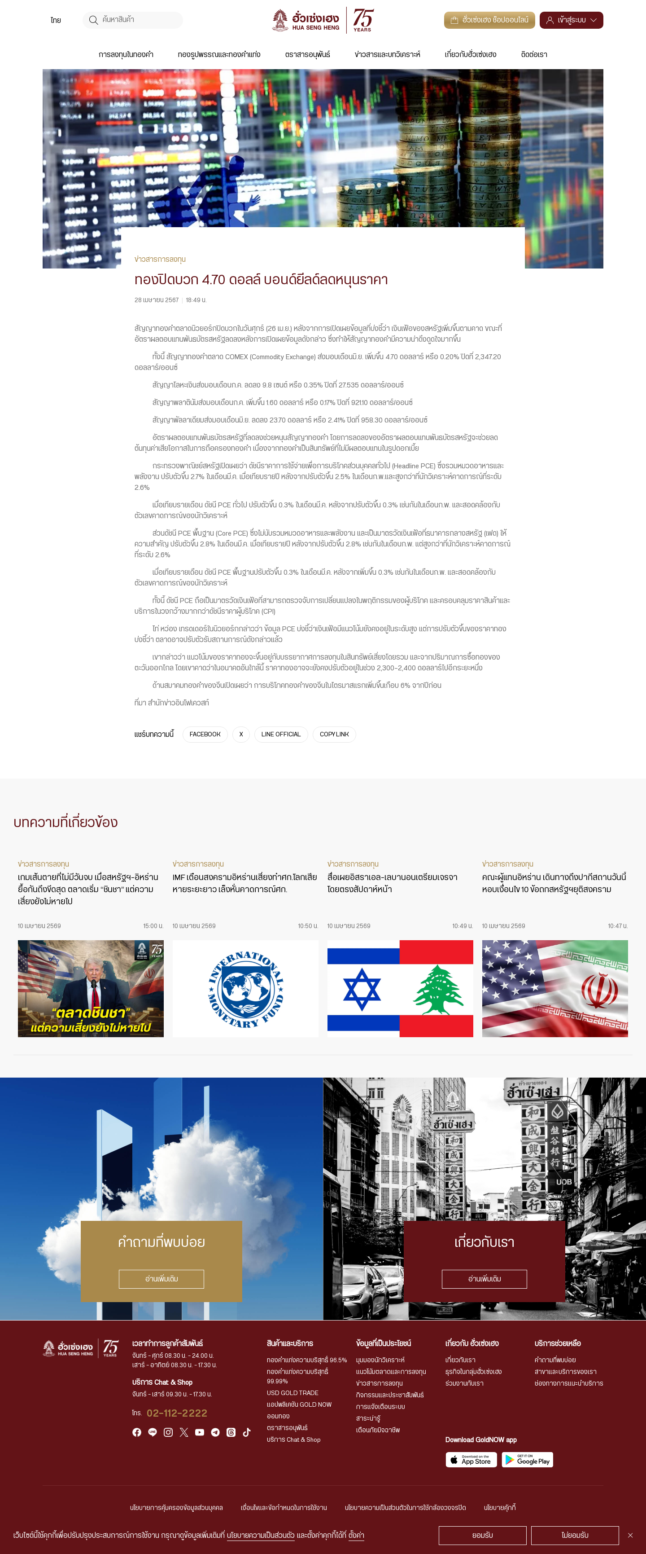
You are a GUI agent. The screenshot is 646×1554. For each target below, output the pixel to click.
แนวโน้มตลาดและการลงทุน (391, 1372)
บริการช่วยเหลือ (558, 1343)
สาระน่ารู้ (368, 1419)
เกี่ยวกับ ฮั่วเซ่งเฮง (472, 1343)
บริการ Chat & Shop (294, 1440)
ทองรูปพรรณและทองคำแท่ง (219, 54)
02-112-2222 (177, 1413)
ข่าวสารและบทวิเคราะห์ (387, 54)
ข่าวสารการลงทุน (379, 1384)
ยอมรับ (482, 1535)
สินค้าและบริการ (290, 1343)
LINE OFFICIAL (281, 734)
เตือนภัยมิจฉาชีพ (378, 1430)
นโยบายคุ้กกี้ (500, 1508)
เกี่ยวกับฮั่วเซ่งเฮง (471, 54)
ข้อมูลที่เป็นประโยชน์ (383, 1343)
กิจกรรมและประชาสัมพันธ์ (390, 1395)
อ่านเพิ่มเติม (161, 1279)
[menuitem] (55, 20)
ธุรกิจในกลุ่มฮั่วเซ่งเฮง (473, 1372)
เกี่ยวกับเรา (460, 1360)
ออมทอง (278, 1416)
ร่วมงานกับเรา (464, 1384)
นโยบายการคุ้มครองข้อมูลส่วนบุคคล (176, 1508)
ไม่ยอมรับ (575, 1535)
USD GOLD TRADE (293, 1393)
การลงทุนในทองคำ (126, 54)
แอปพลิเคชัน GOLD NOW (299, 1405)
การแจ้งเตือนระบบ (380, 1407)
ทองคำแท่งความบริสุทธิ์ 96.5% (307, 1360)
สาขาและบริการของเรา (566, 1372)
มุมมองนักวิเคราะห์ (380, 1360)
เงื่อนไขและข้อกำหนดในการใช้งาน (284, 1508)
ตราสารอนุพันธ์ (307, 54)
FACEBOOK (205, 734)
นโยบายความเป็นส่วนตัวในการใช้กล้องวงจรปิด (405, 1508)
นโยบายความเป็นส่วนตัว (261, 1535)
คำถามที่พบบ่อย (555, 1360)
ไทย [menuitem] (56, 20)
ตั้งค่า (356, 1535)
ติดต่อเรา (534, 54)
